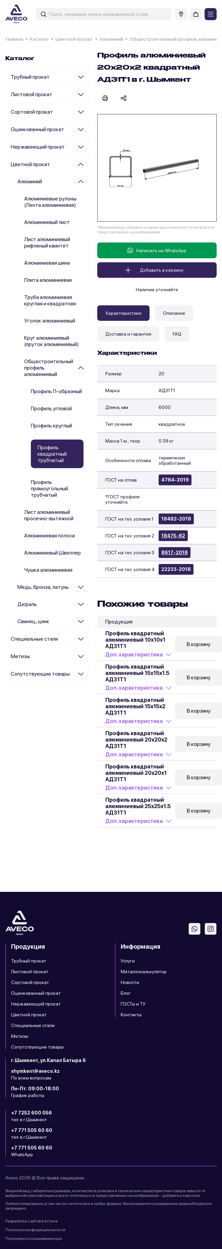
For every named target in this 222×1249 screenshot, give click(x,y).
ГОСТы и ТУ (133, 1004)
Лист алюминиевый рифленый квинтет (47, 242)
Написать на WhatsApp (156, 250)
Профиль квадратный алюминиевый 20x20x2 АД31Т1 (136, 739)
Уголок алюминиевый (49, 320)
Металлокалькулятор (144, 971)
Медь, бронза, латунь (43, 587)
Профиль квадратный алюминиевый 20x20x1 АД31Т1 (136, 773)
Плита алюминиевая (48, 280)
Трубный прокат (30, 77)
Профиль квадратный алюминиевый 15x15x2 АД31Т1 (135, 706)
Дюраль (27, 604)
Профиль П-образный (56, 391)
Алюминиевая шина (47, 263)
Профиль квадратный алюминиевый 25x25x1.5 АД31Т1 (138, 806)
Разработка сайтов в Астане (31, 1221)
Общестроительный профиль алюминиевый (48, 367)
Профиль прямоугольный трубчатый (49, 488)
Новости (130, 982)
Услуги (128, 960)
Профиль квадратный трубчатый (52, 453)
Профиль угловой (51, 408)
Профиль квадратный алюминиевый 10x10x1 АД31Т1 (135, 639)
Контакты (131, 1014)
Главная (14, 39)
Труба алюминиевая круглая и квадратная (50, 300)
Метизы (20, 656)
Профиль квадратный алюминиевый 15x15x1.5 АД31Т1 (137, 673)
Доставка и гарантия (128, 334)
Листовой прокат (31, 94)
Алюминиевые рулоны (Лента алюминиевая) (50, 201)
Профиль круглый (51, 425)
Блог (126, 993)
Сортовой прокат (32, 112)
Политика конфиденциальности (35, 1229)
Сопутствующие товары (40, 674)
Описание (174, 313)
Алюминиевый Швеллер (52, 553)
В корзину (199, 644)
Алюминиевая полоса (49, 535)
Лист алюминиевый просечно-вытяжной (48, 515)
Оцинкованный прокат (37, 129)
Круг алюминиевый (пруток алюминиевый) (51, 341)
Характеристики (123, 313)
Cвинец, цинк (33, 621)
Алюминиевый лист (47, 222)
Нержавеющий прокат (38, 147)
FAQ (177, 334)
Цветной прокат (74, 39)
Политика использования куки (33, 1238)
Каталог (39, 39)
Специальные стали (34, 639)
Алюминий (111, 39)
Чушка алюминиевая (48, 570)
